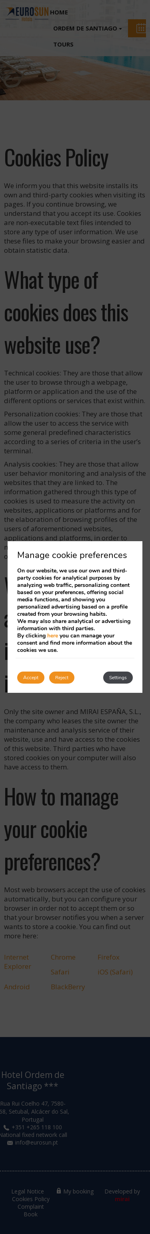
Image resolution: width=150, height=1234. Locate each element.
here (52, 635)
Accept (30, 677)
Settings (118, 677)
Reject (61, 677)
